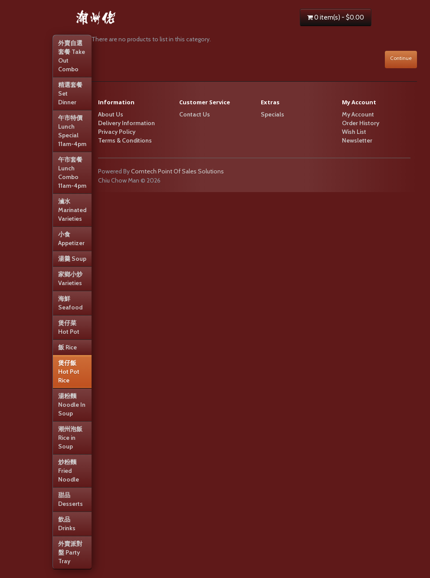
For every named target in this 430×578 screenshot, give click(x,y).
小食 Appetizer (71, 238)
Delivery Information (126, 123)
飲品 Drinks (66, 523)
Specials (272, 114)
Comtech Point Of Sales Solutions (177, 171)
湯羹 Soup (72, 258)
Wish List (354, 132)
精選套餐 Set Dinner (70, 93)
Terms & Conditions (125, 140)
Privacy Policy (116, 132)
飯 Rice (67, 347)
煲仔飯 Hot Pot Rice (68, 371)
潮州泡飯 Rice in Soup (70, 437)
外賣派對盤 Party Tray (70, 552)
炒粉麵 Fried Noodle (68, 470)
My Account (358, 114)
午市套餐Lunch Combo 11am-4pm (72, 172)
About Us (110, 114)
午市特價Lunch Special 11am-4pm (72, 131)
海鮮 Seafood (70, 303)
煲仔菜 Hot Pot (68, 327)
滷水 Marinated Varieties (72, 210)
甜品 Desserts (70, 499)
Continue (401, 58)
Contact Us (194, 114)
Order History (360, 123)
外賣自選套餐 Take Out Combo (71, 56)
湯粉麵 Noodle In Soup (71, 404)
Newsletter (357, 140)
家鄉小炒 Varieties (70, 278)
